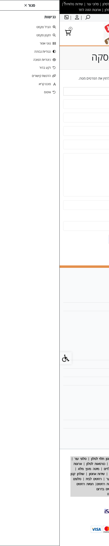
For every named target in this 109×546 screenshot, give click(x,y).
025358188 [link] (92, 315)
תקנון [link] (97, 372)
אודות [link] (97, 298)
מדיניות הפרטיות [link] (90, 381)
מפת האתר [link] (93, 364)
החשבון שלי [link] (93, 415)
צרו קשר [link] (95, 355)
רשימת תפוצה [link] (91, 432)
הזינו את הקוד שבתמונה (89, 217)
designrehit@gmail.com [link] (82, 306)
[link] (27, 17)
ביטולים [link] (96, 389)
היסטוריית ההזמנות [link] (88, 424)
